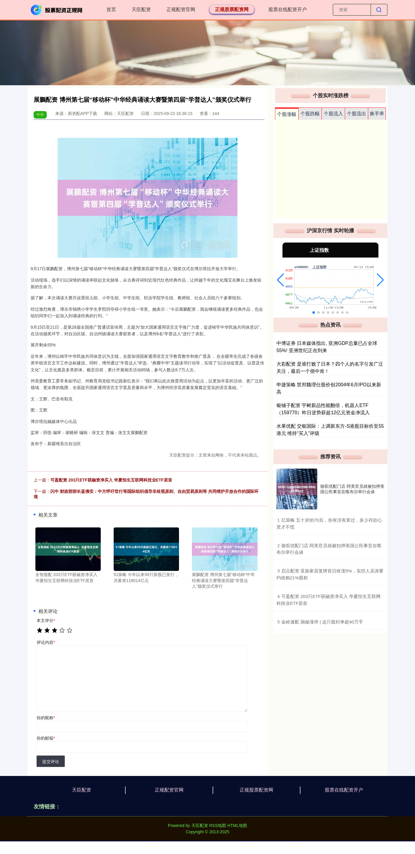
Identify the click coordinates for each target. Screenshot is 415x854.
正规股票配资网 (232, 9)
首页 (111, 9)
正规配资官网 (180, 9)
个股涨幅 (286, 114)
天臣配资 (141, 9)
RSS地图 (217, 825)
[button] (280, 280)
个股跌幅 (310, 113)
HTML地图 (237, 825)
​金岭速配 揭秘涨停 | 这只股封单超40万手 (322, 621)
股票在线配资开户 (287, 9)
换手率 (377, 113)
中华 (40, 115)
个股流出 (356, 113)
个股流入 (333, 113)
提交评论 (50, 761)
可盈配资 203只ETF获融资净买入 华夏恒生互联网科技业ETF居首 (111, 480)
